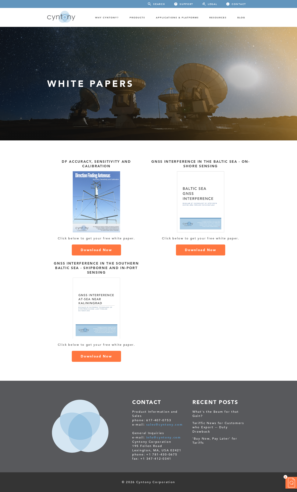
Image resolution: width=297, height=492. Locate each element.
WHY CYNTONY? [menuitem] (107, 17)
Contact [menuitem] (239, 3)
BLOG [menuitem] (241, 17)
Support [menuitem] (186, 3)
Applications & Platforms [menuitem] (177, 17)
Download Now (96, 250)
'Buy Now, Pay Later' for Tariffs (214, 441)
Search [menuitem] (159, 3)
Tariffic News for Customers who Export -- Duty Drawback (218, 427)
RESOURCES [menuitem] (218, 17)
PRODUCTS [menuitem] (137, 17)
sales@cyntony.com (164, 424)
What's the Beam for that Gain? (215, 414)
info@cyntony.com (163, 437)
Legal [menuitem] (212, 3)
